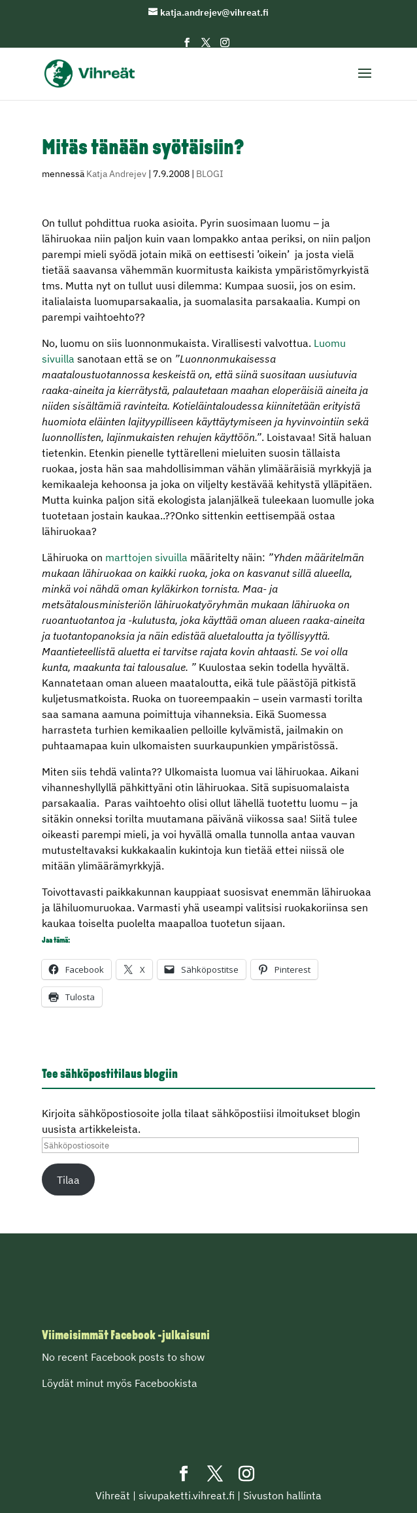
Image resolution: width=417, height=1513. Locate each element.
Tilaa (68, 1179)
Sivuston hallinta (282, 1495)
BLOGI (210, 174)
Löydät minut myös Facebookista (119, 1383)
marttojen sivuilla (146, 557)
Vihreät (112, 1495)
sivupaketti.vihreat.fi (187, 1495)
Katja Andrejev (116, 174)
